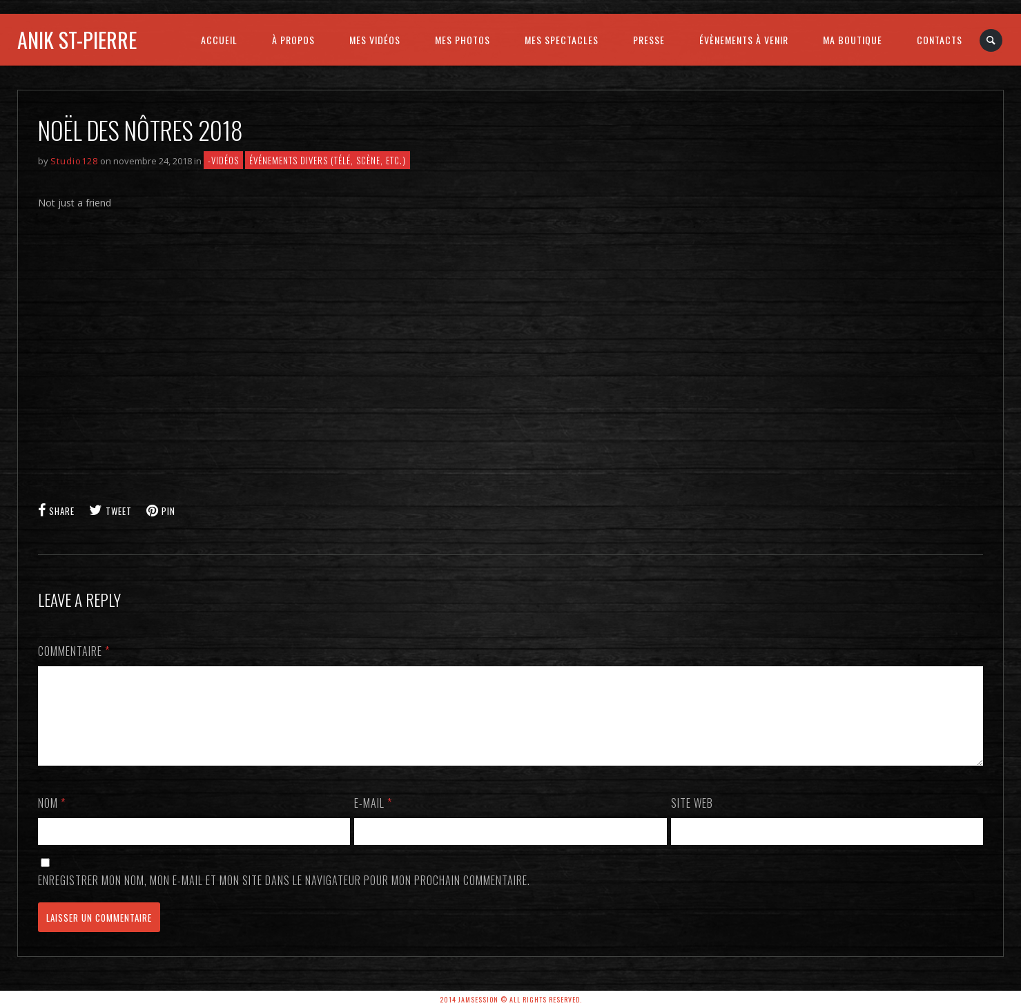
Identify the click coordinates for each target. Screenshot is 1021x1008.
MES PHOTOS (462, 39)
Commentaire (74, 651)
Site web (692, 819)
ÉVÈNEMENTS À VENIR (743, 39)
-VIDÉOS (223, 160)
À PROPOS (293, 39)
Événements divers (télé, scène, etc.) (327, 160)
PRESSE (649, 39)
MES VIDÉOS (374, 39)
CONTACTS (939, 39)
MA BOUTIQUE (852, 39)
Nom (52, 819)
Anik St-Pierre (77, 39)
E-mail (373, 819)
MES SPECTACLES (562, 39)
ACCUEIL (219, 39)
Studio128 (74, 161)
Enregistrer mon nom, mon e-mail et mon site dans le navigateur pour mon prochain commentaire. (284, 897)
